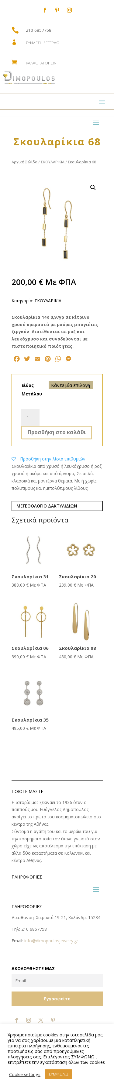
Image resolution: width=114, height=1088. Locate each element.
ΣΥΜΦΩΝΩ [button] (58, 1074)
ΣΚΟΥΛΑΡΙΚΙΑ (52, 162)
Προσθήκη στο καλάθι (56, 432)
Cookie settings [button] (24, 1074)
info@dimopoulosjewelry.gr (51, 941)
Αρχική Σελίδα (24, 162)
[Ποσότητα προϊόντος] (30, 417)
